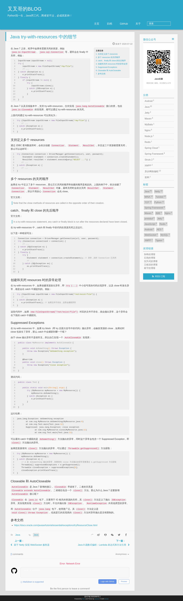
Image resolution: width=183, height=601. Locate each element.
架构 (148, 177)
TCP (148, 202)
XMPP (149, 165)
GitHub (135, 23)
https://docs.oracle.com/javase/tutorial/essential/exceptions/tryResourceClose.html (55, 527)
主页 (108, 23)
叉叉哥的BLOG (25, 9)
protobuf (149, 218)
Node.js (149, 136)
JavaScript (151, 223)
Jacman (97, 599)
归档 (121, 23)
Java (17, 537)
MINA (149, 196)
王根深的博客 (151, 264)
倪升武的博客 (151, 261)
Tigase (159, 240)
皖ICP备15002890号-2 (92, 596)
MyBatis (149, 124)
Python (159, 202)
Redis (148, 141)
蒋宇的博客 (149, 268)
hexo (83, 599)
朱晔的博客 (149, 254)
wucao (107, 599)
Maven (149, 118)
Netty (158, 191)
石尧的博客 (149, 258)
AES (160, 229)
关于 (149, 23)
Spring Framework (155, 153)
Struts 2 (149, 159)
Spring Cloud (152, 147)
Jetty (148, 112)
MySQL (165, 234)
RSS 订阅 (160, 276)
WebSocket (151, 234)
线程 (159, 213)
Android (149, 100)
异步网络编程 (153, 171)
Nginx (148, 130)
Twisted (161, 196)
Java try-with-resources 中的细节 (43, 39)
